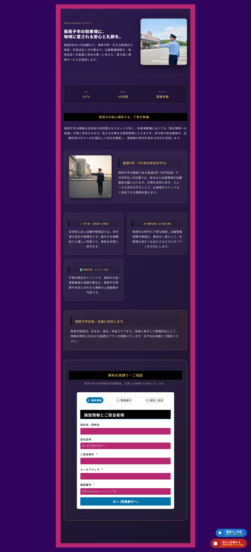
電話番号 (87, 485)
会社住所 (85, 439)
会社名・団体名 (90, 425)
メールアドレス (91, 470)
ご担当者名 (88, 454)
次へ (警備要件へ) (125, 501)
